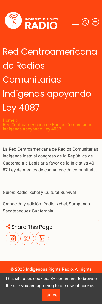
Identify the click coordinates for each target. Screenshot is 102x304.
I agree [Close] (51, 295)
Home (8, 120)
